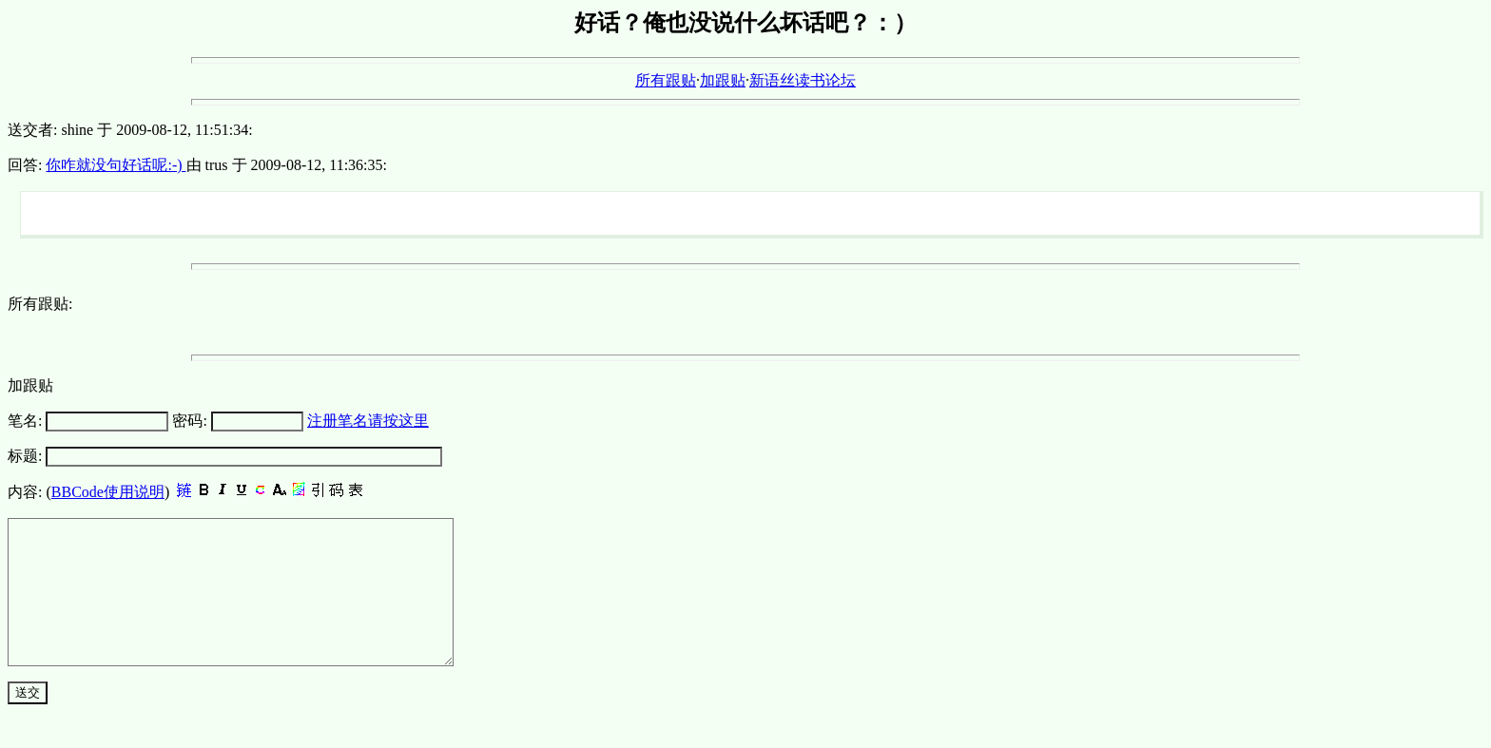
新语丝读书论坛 (802, 80)
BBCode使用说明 (108, 492)
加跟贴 (723, 80)
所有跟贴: (40, 304)
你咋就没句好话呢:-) (115, 165)
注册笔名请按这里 (368, 420)
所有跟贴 (665, 80)
